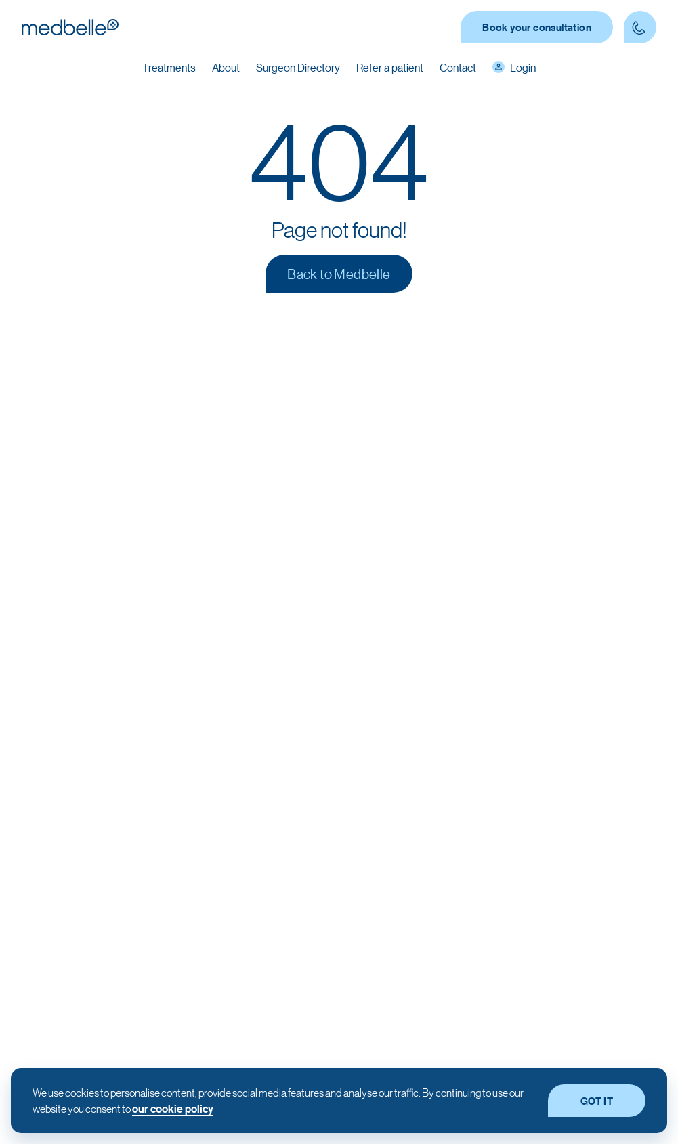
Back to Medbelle (338, 274)
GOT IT (596, 1100)
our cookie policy (172, 1108)
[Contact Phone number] (640, 27)
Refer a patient (389, 67)
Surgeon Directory (298, 67)
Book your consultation (536, 27)
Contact (458, 67)
